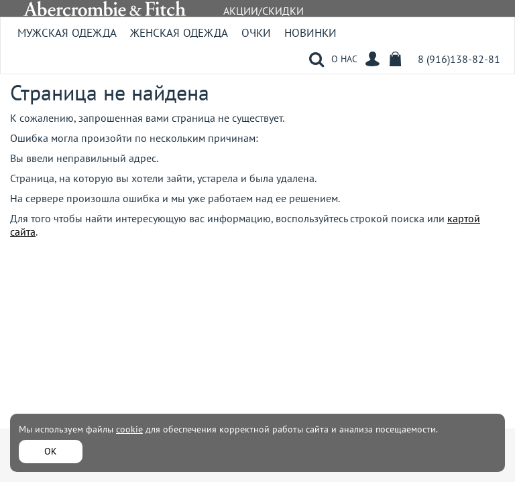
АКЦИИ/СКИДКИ (263, 10)
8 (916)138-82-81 (459, 59)
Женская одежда (179, 32)
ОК (50, 451)
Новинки (310, 32)
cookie (129, 429)
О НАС (344, 59)
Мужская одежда (67, 32)
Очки (256, 32)
